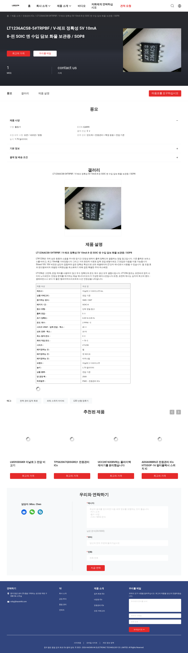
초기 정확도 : (42, 318)
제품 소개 (16, 16)
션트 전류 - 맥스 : (44, 331)
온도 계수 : (41, 322)
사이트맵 (77, 643)
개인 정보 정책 (108, 643)
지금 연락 (96, 567)
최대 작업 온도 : (43, 340)
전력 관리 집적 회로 (29, 401)
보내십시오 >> (139, 629)
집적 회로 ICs (99, 594)
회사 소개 (63, 593)
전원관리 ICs (28, 16)
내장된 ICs (98, 600)
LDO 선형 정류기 (81, 401)
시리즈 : (40, 345)
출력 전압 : (41, 313)
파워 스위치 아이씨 (55, 401)
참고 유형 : (41, 309)
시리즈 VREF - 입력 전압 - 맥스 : (50, 327)
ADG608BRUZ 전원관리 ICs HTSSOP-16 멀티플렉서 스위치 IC (158, 465)
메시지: (91, 503)
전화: (90, 552)
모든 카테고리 (99, 611)
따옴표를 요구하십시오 (165, 93)
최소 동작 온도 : (43, 336)
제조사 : (40, 291)
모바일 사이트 (91, 643)
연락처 (61, 610)
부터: (90, 537)
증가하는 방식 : (43, 300)
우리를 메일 (45, 53)
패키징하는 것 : (43, 349)
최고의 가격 (18, 53)
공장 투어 (63, 599)
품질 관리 (63, 604)
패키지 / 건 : (42, 304)
